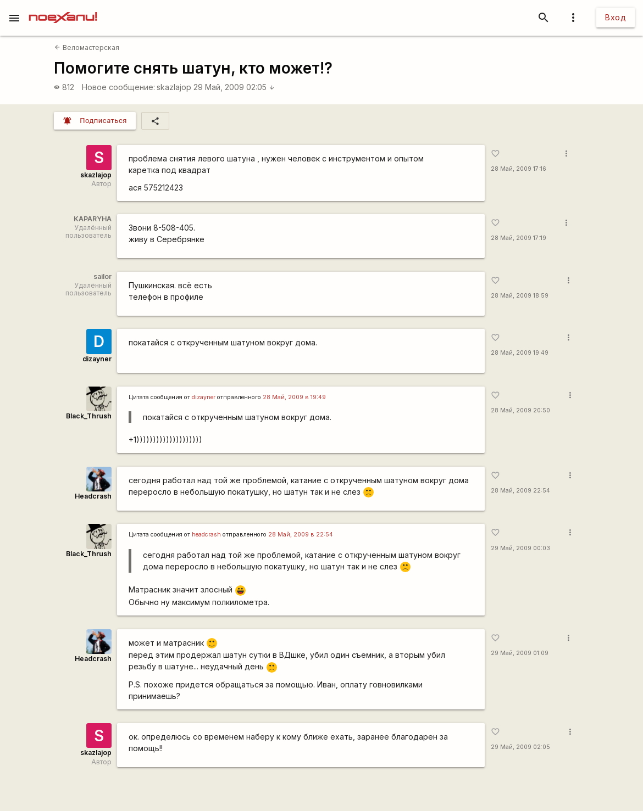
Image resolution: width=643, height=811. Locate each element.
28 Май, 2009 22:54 (520, 490)
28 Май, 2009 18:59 (519, 295)
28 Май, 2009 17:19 (518, 238)
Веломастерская (86, 47)
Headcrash (93, 496)
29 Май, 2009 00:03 (520, 548)
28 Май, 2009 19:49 (519, 352)
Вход (615, 17)
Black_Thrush (89, 416)
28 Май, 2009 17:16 (518, 168)
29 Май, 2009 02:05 (234, 87)
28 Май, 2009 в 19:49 (294, 397)
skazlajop (174, 87)
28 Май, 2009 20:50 (520, 410)
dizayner (97, 359)
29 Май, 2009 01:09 (519, 653)
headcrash (206, 534)
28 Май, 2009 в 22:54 (300, 534)
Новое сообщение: (118, 87)
